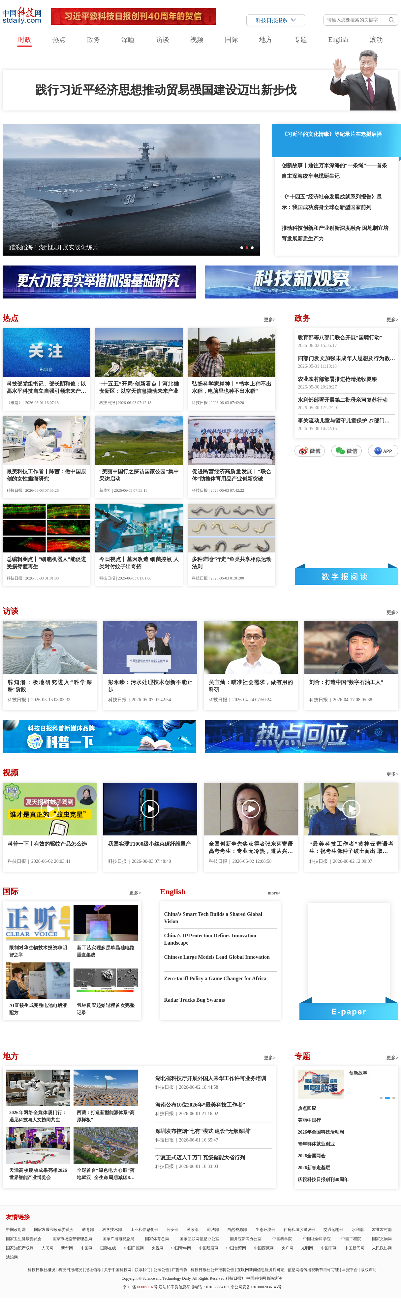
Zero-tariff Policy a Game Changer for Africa (215, 978)
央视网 (158, 1248)
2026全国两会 (311, 1155)
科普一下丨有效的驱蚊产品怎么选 (47, 844)
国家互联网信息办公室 (199, 1239)
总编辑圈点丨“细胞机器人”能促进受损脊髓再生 (46, 562)
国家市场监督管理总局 (72, 1239)
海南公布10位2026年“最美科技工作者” (200, 1105)
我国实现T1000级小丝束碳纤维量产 (149, 844)
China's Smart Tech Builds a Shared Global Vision (213, 917)
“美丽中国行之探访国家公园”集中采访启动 (139, 475)
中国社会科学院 (317, 1239)
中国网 (87, 1248)
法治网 (12, 1257)
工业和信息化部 (144, 1229)
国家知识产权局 (20, 1248)
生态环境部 (265, 1229)
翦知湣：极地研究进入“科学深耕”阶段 (50, 685)
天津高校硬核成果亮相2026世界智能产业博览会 (38, 1174)
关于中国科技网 (118, 1270)
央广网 (287, 1248)
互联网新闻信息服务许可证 (261, 1270)
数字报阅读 (346, 576)
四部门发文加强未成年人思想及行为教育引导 (346, 359)
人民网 (47, 1248)
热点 (59, 39)
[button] (241, 247)
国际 (231, 39)
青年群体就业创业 (316, 1144)
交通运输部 (333, 1229)
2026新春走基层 (314, 1167)
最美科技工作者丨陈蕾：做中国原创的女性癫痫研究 (46, 475)
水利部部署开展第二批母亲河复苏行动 (342, 400)
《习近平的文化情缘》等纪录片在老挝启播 (332, 134)
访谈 (162, 39)
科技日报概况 (70, 1270)
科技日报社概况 (41, 1270)
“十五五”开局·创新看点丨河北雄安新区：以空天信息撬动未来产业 (139, 387)
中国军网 (329, 1248)
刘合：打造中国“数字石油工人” (346, 682)
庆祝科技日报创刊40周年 (323, 1179)
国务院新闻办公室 (246, 1239)
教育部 (88, 1229)
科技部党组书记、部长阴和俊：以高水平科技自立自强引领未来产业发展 (46, 388)
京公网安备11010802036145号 (256, 1287)
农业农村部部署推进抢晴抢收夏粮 (337, 379)
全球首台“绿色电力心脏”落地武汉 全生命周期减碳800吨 (106, 1174)
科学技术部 (112, 1229)
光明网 (307, 1248)
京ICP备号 (140, 1287)
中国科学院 (282, 1239)
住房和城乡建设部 (299, 1229)
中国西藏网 (264, 1248)
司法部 (213, 1229)
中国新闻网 (354, 1248)
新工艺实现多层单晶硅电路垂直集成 (106, 951)
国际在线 (108, 1248)
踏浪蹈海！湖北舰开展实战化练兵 (53, 247)
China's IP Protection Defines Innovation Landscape (210, 939)
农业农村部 (382, 1229)
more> (274, 893)
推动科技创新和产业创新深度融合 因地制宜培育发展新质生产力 (335, 233)
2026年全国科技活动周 (321, 1132)
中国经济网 (209, 1248)
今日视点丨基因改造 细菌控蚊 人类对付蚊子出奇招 (139, 562)
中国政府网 (16, 1229)
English (338, 39)
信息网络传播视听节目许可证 (313, 1270)
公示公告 (161, 1270)
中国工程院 (351, 1239)
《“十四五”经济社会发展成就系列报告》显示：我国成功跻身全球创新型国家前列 (332, 202)
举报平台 (350, 1270)
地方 (265, 39)
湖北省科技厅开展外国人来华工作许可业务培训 (210, 1078)
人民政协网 (382, 1248)
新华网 (67, 1248)
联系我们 (142, 1270)
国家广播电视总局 (118, 1239)
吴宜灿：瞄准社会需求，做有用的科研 (251, 685)
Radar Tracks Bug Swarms (194, 1000)
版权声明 (369, 1270)
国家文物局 (382, 1239)
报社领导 (93, 1270)
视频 (196, 39)
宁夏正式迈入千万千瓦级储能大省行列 (200, 1157)
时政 (24, 39)
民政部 (193, 1229)
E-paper (348, 1011)
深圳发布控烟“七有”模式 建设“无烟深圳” (203, 1131)
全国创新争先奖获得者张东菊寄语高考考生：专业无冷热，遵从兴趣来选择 (251, 848)
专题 (300, 39)
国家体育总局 (157, 1239)
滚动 (376, 39)
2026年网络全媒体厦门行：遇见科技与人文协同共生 (38, 1116)
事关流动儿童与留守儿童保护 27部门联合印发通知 (346, 421)
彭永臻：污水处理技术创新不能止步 (150, 685)
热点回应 (307, 1108)
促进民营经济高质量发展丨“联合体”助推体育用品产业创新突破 (231, 475)
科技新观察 (360, 1073)
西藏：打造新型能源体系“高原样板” (106, 1116)
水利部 (358, 1229)
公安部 (172, 1229)
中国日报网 (134, 1248)
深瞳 (128, 39)
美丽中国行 (309, 1120)
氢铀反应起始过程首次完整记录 (106, 1009)
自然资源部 (237, 1229)
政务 (93, 39)
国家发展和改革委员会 (54, 1229)
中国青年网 (181, 1248)
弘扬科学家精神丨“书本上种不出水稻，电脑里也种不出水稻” (231, 387)
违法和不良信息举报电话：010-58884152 (194, 1287)
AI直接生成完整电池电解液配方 (38, 1009)
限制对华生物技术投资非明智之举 (38, 951)
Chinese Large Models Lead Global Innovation (217, 957)
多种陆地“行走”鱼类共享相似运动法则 (231, 562)
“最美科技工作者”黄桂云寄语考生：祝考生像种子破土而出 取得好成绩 (351, 848)
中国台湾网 (236, 1248)
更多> (270, 319)
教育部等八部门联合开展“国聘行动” (340, 337)
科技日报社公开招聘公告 (212, 1270)
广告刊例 (180, 1270)
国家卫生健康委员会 (24, 1239)
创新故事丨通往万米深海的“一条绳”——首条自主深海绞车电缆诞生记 (334, 171)
